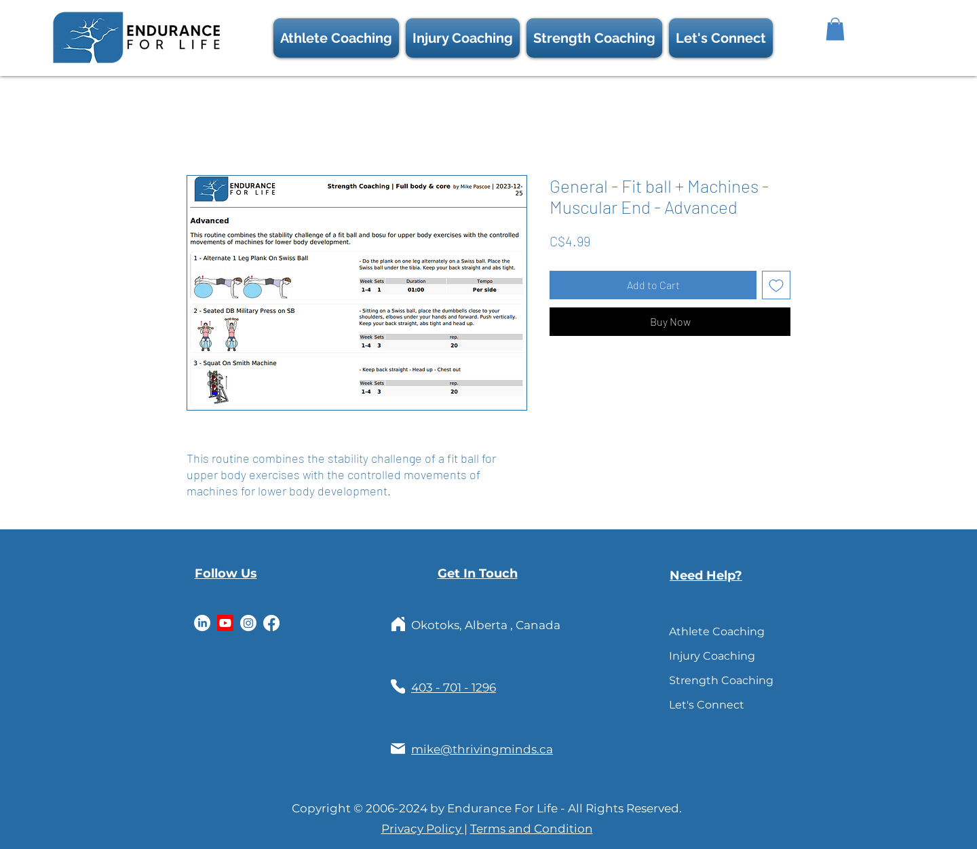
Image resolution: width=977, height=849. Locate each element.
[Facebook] (271, 623)
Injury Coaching (700, 655)
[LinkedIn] (202, 623)
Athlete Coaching (700, 631)
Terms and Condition (531, 828)
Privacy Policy (422, 828)
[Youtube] (225, 623)
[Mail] (398, 749)
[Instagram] (248, 623)
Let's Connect (700, 704)
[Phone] (398, 686)
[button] (721, 38)
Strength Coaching (700, 680)
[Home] (398, 624)
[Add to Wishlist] (776, 285)
